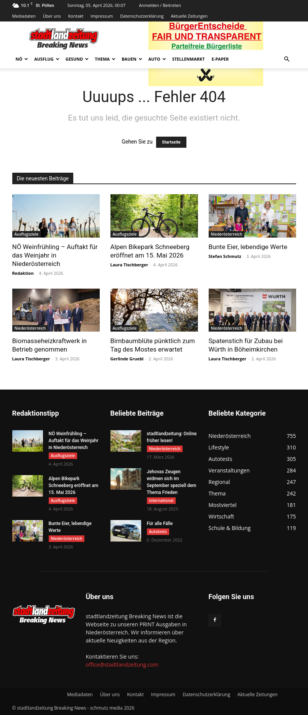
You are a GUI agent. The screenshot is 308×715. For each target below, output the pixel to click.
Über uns (52, 16)
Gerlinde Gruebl (127, 359)
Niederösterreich (226, 234)
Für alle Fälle (160, 523)
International (161, 500)
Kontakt (76, 16)
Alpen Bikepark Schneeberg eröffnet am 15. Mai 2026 (74, 485)
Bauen (132, 59)
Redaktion (23, 273)
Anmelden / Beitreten (160, 5)
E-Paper (220, 59)
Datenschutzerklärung (141, 16)
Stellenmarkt (188, 59)
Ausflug (46, 59)
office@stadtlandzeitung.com (122, 664)
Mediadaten (24, 16)
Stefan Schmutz (225, 256)
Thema (105, 59)
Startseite (171, 142)
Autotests (158, 531)
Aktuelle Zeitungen (189, 16)
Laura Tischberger (129, 265)
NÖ (22, 59)
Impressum (102, 16)
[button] (287, 59)
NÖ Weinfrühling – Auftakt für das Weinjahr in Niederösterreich (55, 255)
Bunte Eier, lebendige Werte (248, 247)
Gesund (77, 59)
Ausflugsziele (27, 234)
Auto (157, 59)
